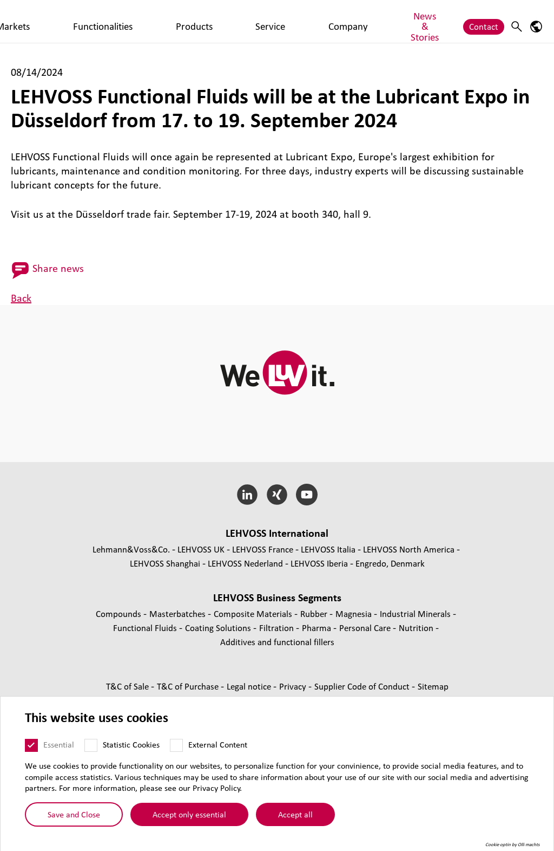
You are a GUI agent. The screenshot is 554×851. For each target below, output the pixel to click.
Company (329, 21)
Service (286, 21)
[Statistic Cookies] (90, 750)
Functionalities (187, 21)
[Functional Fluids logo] (51, 21)
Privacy (293, 686)
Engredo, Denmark (390, 563)
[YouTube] (306, 494)
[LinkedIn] (247, 494)
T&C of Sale (128, 686)
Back (21, 298)
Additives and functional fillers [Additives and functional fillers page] (277, 641)
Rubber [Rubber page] (314, 613)
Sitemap (433, 686)
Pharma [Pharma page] (317, 627)
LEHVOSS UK (201, 549)
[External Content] (176, 750)
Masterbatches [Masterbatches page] (178, 613)
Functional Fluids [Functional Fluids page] (146, 627)
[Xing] (277, 494)
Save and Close (74, 819)
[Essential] (31, 750)
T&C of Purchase (189, 686)
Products (244, 21)
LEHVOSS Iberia (319, 563)
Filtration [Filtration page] (277, 627)
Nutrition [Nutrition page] (417, 627)
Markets (132, 21)
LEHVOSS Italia (328, 549)
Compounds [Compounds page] (119, 613)
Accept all (295, 819)
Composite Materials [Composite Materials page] (254, 613)
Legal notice (250, 686)
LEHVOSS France (262, 549)
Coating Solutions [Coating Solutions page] (219, 627)
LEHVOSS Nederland (245, 563)
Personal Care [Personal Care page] (366, 627)
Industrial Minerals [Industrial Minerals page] (416, 613)
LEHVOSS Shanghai (165, 563)
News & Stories (387, 21)
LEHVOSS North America (408, 549)
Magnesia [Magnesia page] (354, 613)
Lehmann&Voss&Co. (131, 549)
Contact (483, 21)
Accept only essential (189, 819)
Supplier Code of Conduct (363, 686)
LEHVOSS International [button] (277, 533)
